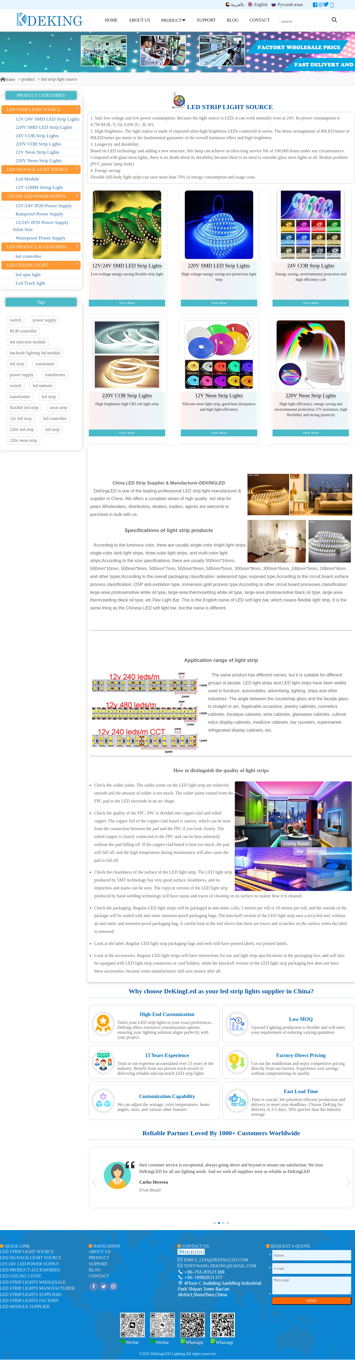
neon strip (58, 407)
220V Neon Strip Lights (311, 395)
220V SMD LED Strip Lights (219, 265)
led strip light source (230, 106)
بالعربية (235, 4)
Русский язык (287, 4)
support (98, 1264)
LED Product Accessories (30, 1270)
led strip (17, 363)
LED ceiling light (20, 1276)
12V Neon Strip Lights (219, 395)
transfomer (45, 363)
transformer (55, 374)
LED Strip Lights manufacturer (37, 1288)
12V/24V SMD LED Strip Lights (127, 265)
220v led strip (22, 429)
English (258, 4)
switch (15, 320)
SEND (311, 1301)
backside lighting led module (35, 353)
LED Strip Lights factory (29, 1300)
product (28, 79)
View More (127, 303)
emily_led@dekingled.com (216, 1259)
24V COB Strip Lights (311, 265)
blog (95, 1270)
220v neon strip (23, 440)
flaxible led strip (24, 407)
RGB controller (23, 331)
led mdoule (42, 385)
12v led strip (21, 418)
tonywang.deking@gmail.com (220, 1265)
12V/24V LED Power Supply (29, 1264)
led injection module (28, 342)
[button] (215, 1223)
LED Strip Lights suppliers (31, 1294)
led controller (55, 418)
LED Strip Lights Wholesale (33, 1282)
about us (99, 1251)
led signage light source (30, 1257)
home (7, 79)
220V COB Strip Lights (127, 395)
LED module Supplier (24, 1306)
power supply (45, 320)
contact (99, 1276)
